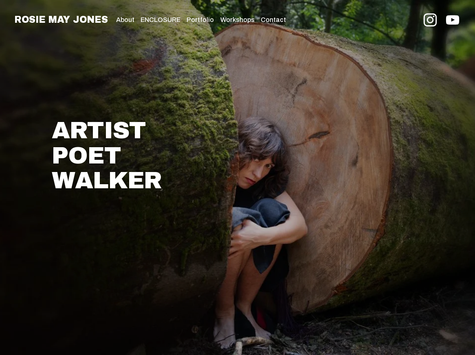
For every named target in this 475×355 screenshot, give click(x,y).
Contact (273, 19)
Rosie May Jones (61, 20)
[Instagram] (430, 20)
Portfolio (200, 19)
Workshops (237, 19)
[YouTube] (452, 20)
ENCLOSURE (160, 19)
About (125, 19)
